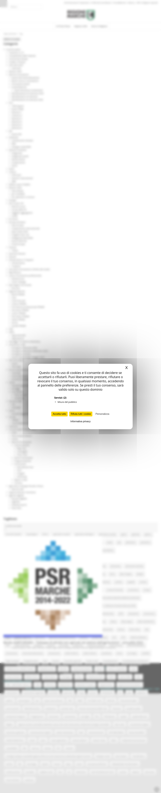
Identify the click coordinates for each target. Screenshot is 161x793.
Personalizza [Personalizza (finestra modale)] (102, 414)
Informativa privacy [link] (80, 421)
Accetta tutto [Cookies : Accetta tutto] (59, 414)
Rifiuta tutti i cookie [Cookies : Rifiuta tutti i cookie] (81, 414)
